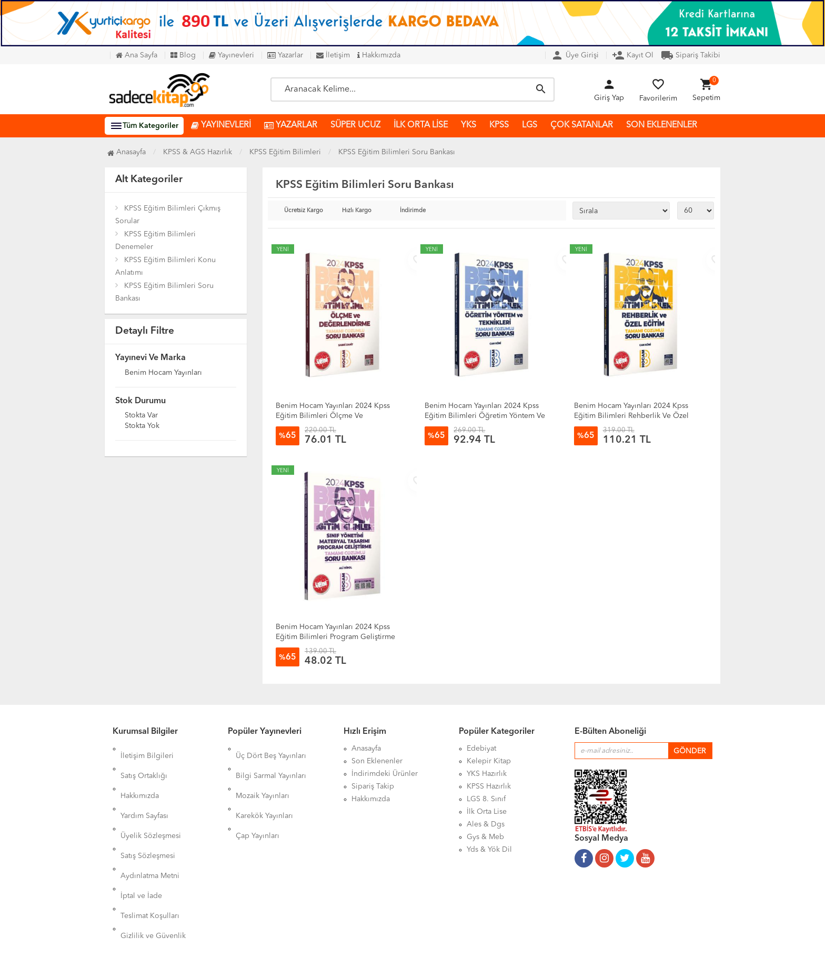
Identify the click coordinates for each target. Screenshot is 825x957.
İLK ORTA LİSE (421, 125)
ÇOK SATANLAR (581, 125)
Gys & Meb (485, 837)
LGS (529, 125)
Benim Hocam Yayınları (163, 373)
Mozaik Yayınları (262, 773)
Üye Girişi (575, 55)
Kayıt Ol (632, 55)
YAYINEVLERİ (221, 125)
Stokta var (141, 416)
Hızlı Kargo (356, 211)
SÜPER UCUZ (355, 125)
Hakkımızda (378, 55)
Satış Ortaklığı (143, 761)
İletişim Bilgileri (147, 748)
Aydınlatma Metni (149, 824)
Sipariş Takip (372, 786)
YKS (468, 125)
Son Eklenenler (377, 761)
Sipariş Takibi (690, 55)
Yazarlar (285, 55)
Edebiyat (481, 748)
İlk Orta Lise (487, 811)
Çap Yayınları (257, 799)
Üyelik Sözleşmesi (150, 799)
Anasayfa (126, 152)
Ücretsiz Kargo (303, 211)
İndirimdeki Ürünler (384, 773)
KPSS (499, 125)
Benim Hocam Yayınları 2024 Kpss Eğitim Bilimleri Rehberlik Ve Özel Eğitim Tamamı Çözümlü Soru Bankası (637, 416)
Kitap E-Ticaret (402, 941)
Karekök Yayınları (264, 786)
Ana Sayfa (136, 55)
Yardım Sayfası (144, 786)
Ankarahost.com (345, 941)
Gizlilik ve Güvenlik (153, 862)
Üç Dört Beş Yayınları (271, 748)
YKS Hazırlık (487, 773)
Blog (183, 55)
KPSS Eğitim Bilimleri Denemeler (155, 241)
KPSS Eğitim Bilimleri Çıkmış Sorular (167, 215)
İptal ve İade (141, 837)
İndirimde (413, 211)
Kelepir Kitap (489, 761)
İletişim (333, 55)
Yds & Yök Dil (489, 849)
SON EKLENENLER (661, 125)
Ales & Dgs (486, 824)
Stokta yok (142, 426)
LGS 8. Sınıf (486, 799)
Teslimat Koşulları (149, 849)
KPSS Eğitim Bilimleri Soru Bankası (164, 292)
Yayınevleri (231, 55)
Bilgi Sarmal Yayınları (271, 761)
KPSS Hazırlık (489, 786)
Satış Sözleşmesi (147, 811)
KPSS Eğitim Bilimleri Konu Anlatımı (165, 266)
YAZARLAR (290, 125)
